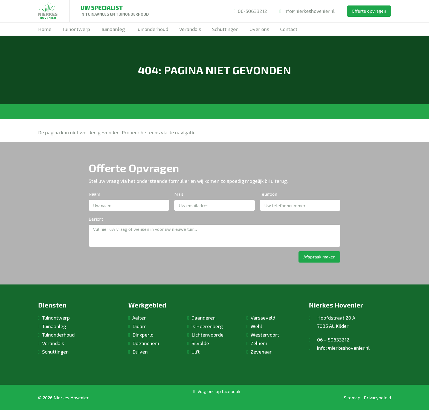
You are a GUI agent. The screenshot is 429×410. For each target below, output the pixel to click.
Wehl (256, 326)
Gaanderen (204, 318)
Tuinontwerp (56, 318)
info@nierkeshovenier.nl (306, 11)
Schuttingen (55, 352)
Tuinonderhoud (58, 335)
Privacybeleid (377, 397)
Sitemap (352, 397)
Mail (178, 194)
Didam (139, 326)
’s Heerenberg (207, 326)
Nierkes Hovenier (71, 397)
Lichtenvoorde (208, 335)
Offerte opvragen (369, 10)
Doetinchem (145, 343)
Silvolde (200, 343)
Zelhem (259, 343)
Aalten (139, 318)
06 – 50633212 (333, 340)
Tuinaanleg (54, 326)
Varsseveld (263, 318)
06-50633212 (249, 11)
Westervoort (265, 335)
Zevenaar (261, 352)
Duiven (140, 352)
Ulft (196, 352)
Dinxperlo (142, 335)
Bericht (96, 218)
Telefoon (268, 194)
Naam (94, 194)
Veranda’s (53, 343)
